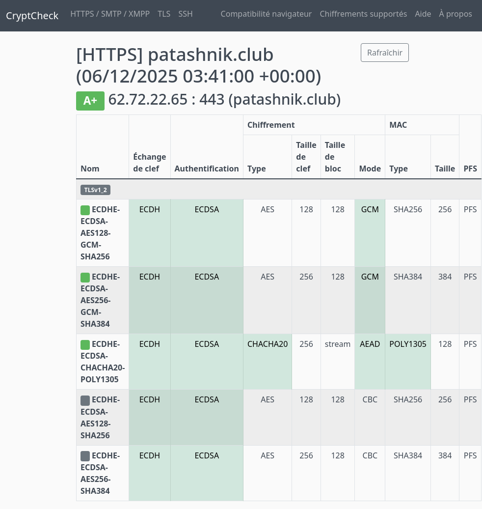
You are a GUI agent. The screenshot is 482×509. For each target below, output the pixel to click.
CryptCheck (32, 15)
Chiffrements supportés (363, 13)
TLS (164, 13)
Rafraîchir (384, 52)
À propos (455, 13)
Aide (423, 13)
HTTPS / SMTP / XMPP (110, 13)
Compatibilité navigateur (266, 13)
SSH (185, 13)
